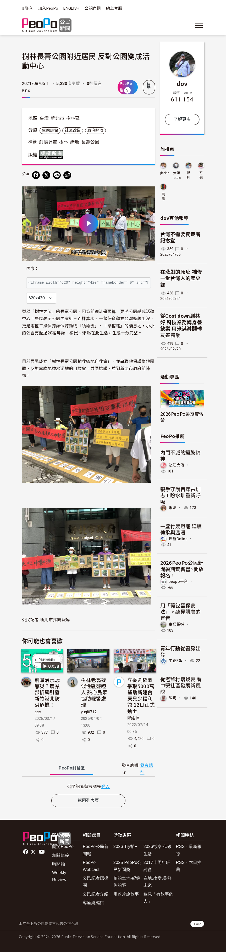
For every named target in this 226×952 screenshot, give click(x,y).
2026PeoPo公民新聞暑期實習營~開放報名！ (182, 569)
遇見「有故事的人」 (158, 897)
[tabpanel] (88, 786)
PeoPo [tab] (72, 768)
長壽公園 (90, 142)
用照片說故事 (126, 894)
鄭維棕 (133, 718)
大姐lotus (177, 175)
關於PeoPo (63, 846)
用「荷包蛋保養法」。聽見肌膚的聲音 (180, 611)
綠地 (74, 142)
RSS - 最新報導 (189, 850)
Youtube (42, 851)
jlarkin (165, 173)
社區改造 (73, 130)
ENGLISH (71, 8)
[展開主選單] (199, 25)
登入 (29, 8)
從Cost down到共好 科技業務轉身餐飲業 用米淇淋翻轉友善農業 (181, 325)
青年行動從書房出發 (180, 651)
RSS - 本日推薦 (189, 866)
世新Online (178, 539)
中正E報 (176, 660)
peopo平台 (178, 581)
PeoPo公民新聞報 (96, 850)
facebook (26, 851)
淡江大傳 (177, 465)
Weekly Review (59, 876)
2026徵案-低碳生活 (158, 850)
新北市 (57, 118)
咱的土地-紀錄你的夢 (127, 881)
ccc (38, 712)
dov (182, 83)
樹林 (63, 142)
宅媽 (201, 175)
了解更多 (182, 119)
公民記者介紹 (95, 894)
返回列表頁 (88, 800)
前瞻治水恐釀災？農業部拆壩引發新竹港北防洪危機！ (47, 692)
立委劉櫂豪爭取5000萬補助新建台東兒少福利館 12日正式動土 (141, 695)
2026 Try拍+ (125, 846)
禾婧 (173, 507)
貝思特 (163, 196)
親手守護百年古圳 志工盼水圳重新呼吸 (180, 495)
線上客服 (114, 8)
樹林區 (73, 118)
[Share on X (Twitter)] (46, 175)
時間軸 (58, 864)
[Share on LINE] (57, 175)
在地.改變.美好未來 (158, 881)
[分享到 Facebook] (36, 175)
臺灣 (44, 118)
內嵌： (32, 268)
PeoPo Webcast (91, 866)
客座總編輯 (93, 902)
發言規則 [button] (146, 769)
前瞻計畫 (48, 142)
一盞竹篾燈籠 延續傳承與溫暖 (181, 529)
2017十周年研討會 (157, 866)
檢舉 (149, 86)
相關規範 (60, 855)
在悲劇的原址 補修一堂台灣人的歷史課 (181, 278)
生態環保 (50, 130)
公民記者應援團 (95, 881)
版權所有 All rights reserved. (52, 154)
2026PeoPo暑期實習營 (182, 417)
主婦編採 (177, 624)
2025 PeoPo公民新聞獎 (127, 866)
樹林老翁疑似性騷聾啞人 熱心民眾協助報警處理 (94, 692)
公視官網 (93, 8)
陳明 (173, 698)
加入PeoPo (48, 8)
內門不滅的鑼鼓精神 (180, 455)
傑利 (188, 175)
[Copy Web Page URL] (67, 175)
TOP (197, 924)
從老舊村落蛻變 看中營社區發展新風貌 (181, 685)
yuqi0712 (89, 712)
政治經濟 (95, 130)
